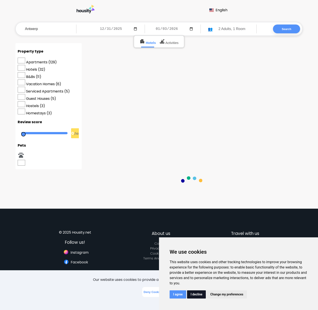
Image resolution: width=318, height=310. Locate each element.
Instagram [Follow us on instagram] (76, 252)
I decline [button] (196, 294)
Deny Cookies (153, 292)
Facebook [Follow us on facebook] (76, 262)
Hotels (148, 42)
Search (286, 29)
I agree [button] (178, 294)
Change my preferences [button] (226, 294)
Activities (169, 42)
